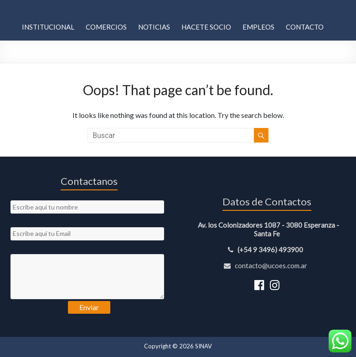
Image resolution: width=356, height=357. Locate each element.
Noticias (154, 27)
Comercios (106, 27)
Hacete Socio (206, 27)
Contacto (305, 27)
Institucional (48, 27)
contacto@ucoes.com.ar (267, 265)
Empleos (258, 27)
